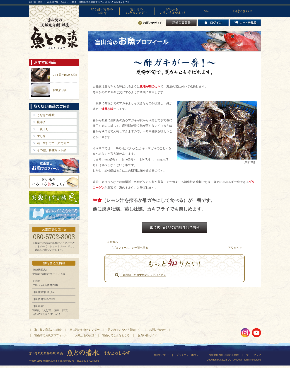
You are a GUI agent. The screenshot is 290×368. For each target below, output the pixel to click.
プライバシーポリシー (188, 354)
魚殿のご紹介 (161, 354)
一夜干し (43, 129)
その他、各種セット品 (51, 150)
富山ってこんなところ (116, 335)
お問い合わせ (242, 11)
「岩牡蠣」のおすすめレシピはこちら (143, 275)
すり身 (41, 136)
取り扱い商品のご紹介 (101, 11)
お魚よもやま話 (54, 197)
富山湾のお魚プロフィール (54, 165)
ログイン (213, 22)
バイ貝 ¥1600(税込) (65, 74)
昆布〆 (41, 122)
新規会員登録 (181, 22)
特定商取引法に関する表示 (224, 354)
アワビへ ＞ (235, 247)
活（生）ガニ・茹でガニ (53, 143)
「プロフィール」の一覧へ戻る (129, 247)
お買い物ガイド (152, 22)
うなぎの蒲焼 (46, 115)
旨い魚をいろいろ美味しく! (172, 11)
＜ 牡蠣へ (112, 242)
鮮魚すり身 (60, 90)
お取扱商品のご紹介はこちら (174, 227)
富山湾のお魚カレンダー (137, 11)
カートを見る (245, 22)
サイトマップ (253, 354)
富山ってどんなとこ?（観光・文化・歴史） (54, 213)
